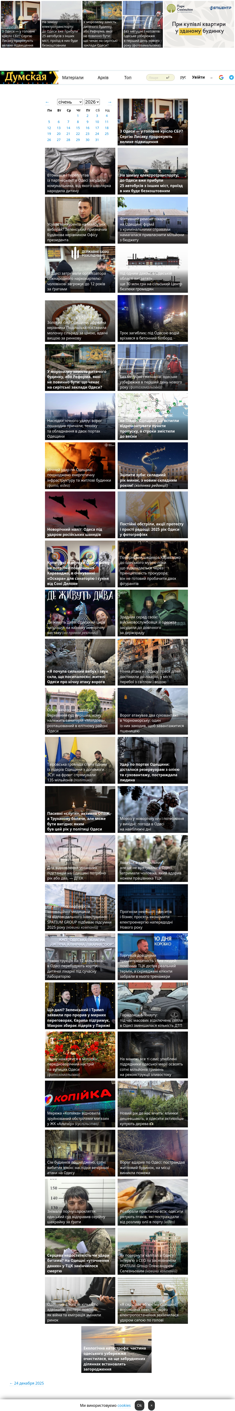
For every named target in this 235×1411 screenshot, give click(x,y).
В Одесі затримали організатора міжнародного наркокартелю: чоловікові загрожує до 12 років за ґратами (76, 281)
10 (97, 121)
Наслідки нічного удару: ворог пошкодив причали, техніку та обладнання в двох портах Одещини (74, 428)
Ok (139, 1405)
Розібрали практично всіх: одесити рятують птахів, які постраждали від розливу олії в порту (151, 1216)
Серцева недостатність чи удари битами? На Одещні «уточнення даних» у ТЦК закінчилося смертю (78, 1263)
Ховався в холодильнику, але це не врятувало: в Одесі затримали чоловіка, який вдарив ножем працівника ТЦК (151, 870)
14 (68, 128)
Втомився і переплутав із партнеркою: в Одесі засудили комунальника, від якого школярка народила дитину (79, 183)
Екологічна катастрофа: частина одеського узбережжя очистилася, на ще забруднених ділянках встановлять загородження (115, 1359)
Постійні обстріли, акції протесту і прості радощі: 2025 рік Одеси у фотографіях (152, 529)
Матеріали (73, 77)
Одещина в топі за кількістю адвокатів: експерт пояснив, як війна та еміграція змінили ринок (74, 1312)
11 (106, 121)
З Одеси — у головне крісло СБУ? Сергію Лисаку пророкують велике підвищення (18, 38)
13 (58, 128)
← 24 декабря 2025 (26, 1383)
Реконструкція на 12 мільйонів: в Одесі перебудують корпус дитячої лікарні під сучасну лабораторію (75, 968)
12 (49, 128)
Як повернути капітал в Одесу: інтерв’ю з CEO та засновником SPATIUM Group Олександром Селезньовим (148, 1263)
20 (58, 133)
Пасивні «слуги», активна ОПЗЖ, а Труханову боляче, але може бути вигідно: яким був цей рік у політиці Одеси (79, 821)
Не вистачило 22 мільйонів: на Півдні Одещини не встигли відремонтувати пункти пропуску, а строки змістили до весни (149, 426)
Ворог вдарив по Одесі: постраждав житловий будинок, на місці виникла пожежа (152, 1167)
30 (87, 139)
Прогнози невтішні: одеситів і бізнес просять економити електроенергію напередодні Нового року (146, 919)
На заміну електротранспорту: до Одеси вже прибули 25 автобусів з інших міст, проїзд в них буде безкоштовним (60, 33)
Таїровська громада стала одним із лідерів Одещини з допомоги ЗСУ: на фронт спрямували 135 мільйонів (77, 772)
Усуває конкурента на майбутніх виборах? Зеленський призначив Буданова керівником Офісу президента (77, 232)
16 (87, 128)
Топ (127, 77)
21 (68, 133)
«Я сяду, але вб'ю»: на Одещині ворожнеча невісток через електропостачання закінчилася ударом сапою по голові (149, 1312)
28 (68, 139)
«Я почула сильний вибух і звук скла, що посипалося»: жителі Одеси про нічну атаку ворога (77, 676)
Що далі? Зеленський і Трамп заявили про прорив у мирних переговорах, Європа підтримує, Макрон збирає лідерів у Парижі (78, 1017)
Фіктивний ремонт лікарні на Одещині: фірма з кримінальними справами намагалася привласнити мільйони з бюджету (152, 229)
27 (58, 139)
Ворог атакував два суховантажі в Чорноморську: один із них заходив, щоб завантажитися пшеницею (152, 723)
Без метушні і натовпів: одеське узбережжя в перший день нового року (151, 382)
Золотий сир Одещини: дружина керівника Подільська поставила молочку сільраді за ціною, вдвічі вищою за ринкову (77, 330)
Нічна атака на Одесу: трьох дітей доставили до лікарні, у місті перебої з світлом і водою (150, 676)
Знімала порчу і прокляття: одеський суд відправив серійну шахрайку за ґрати (76, 1216)
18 (106, 128)
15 (78, 128)
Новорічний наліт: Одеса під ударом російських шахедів (74, 532)
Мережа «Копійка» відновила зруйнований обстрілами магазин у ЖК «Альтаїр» (78, 1118)
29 (78, 139)
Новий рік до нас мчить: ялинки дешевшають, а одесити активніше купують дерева (152, 1118)
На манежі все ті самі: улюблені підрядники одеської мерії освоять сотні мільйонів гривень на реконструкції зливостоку (151, 1066)
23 (87, 133)
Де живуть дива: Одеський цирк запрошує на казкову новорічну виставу (76, 627)
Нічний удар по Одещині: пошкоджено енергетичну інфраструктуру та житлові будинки (79, 477)
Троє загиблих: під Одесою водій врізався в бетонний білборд (149, 335)
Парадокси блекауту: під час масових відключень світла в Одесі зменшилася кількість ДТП (152, 1020)
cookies (124, 1405)
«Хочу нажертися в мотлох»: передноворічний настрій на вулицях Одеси (72, 1066)
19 (49, 133)
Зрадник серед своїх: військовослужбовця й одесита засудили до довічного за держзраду (148, 624)
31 (97, 139)
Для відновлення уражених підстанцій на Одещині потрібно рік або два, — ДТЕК (76, 873)
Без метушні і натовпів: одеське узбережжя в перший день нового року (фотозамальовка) (142, 38)
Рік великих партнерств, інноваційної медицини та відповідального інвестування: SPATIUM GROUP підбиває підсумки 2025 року (79, 917)
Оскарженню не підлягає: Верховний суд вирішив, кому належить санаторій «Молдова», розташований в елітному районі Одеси (77, 720)
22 (78, 133)
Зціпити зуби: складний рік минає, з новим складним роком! (148, 480)
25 (106, 133)
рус (183, 76)
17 (97, 128)
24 (97, 133)
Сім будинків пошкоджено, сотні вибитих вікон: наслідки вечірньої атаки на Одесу (78, 1167)
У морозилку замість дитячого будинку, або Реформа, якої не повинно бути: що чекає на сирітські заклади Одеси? (100, 33)
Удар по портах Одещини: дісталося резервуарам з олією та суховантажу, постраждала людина (150, 772)
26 (49, 139)
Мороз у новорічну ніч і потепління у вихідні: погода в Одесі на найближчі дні (152, 824)
